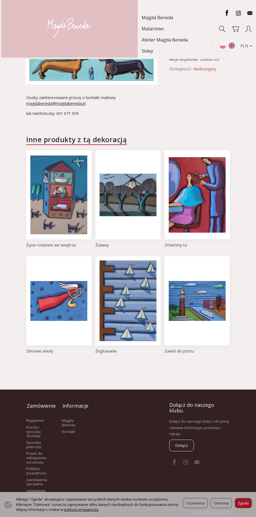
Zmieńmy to (176, 245)
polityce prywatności (81, 509)
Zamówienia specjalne (36, 480)
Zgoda (243, 503)
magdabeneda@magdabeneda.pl (56, 103)
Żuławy (102, 245)
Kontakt (68, 430)
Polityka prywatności (36, 469)
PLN (242, 23)
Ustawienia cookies (35, 491)
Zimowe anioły (40, 351)
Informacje (74, 405)
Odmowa (221, 503)
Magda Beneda (24, 17)
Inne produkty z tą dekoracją (76, 139)
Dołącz (181, 445)
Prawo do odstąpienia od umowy (36, 456)
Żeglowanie (106, 351)
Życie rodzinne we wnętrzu (52, 245)
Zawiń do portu (179, 351)
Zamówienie (38, 405)
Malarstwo (60, 17)
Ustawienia (195, 503)
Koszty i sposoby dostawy (33, 430)
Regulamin (35, 419)
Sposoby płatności (33, 443)
